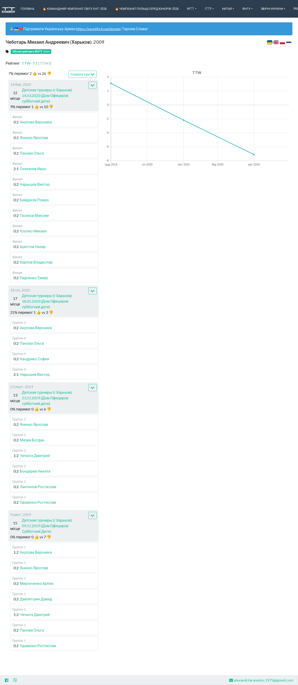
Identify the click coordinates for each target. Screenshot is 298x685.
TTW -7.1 (36, 63)
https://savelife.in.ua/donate (98, 28)
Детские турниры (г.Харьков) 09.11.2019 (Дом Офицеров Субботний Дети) (47, 525)
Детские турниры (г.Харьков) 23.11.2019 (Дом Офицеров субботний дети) (47, 398)
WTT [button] (190, 8)
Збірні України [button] (272, 8)
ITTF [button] (208, 8)
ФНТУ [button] (246, 8)
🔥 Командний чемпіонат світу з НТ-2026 (74, 8)
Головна (27, 8)
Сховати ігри (83, 74)
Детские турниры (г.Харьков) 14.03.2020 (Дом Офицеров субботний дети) (47, 95)
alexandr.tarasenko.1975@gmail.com (261, 680)
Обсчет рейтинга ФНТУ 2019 (31, 51)
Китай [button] (227, 8)
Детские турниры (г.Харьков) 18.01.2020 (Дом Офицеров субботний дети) (47, 301)
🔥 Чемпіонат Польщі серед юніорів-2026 (147, 8)
